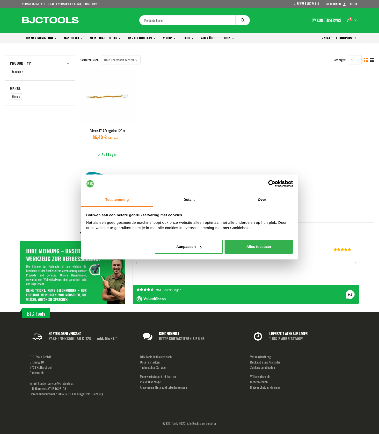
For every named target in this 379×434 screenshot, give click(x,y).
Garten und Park (140, 38)
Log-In (349, 4)
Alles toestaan (259, 247)
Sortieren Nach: (90, 59)
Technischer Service (153, 367)
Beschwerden (259, 381)
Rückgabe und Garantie (265, 361)
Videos (168, 38)
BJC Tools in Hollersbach (156, 356)
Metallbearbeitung (103, 38)
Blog (186, 38)
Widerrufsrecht (260, 376)
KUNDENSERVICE (346, 38)
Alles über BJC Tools (216, 38)
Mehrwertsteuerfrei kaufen (158, 376)
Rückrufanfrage (150, 381)
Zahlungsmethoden (262, 367)
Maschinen (71, 38)
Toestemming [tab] (117, 199)
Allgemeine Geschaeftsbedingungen (163, 387)
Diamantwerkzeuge (39, 38)
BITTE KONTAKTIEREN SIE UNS (181, 338)
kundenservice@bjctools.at (56, 383)
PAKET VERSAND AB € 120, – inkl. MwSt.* (83, 338)
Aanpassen (189, 247)
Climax (16, 96)
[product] (107, 96)
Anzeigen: (340, 59)
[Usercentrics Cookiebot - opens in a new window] (272, 184)
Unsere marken (150, 361)
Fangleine (17, 72)
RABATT (326, 38)
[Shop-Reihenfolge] (121, 60)
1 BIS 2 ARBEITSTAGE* (286, 338)
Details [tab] (189, 199)
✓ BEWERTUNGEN (308, 4)
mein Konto (333, 4)
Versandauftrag (260, 356)
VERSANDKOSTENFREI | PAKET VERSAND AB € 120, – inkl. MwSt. (61, 4)
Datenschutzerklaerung (265, 387)
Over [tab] (262, 199)
